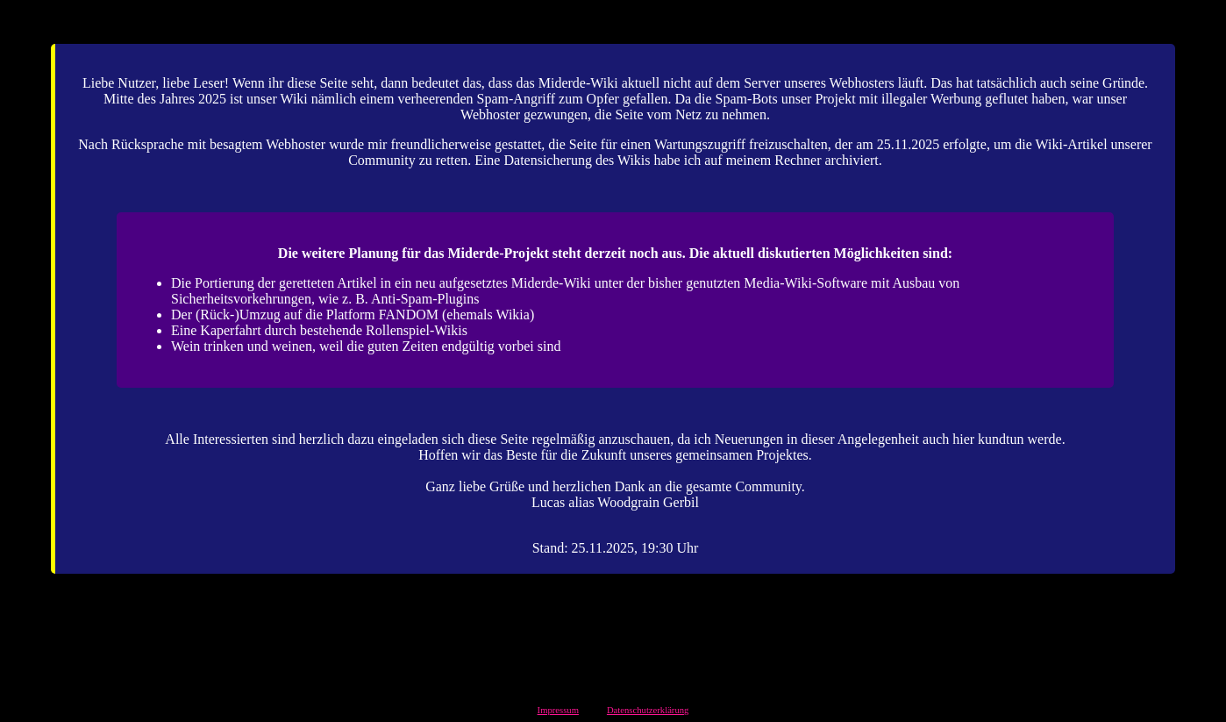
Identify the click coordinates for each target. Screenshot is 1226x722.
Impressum (558, 710)
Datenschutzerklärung (648, 710)
